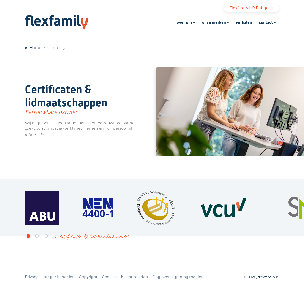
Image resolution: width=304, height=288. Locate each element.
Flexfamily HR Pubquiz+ (251, 8)
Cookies (110, 277)
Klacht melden (135, 277)
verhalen (244, 22)
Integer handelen (59, 277)
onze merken (214, 22)
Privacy (32, 277)
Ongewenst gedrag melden (178, 277)
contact (266, 22)
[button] (28, 236)
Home (35, 48)
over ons (184, 22)
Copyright (89, 277)
